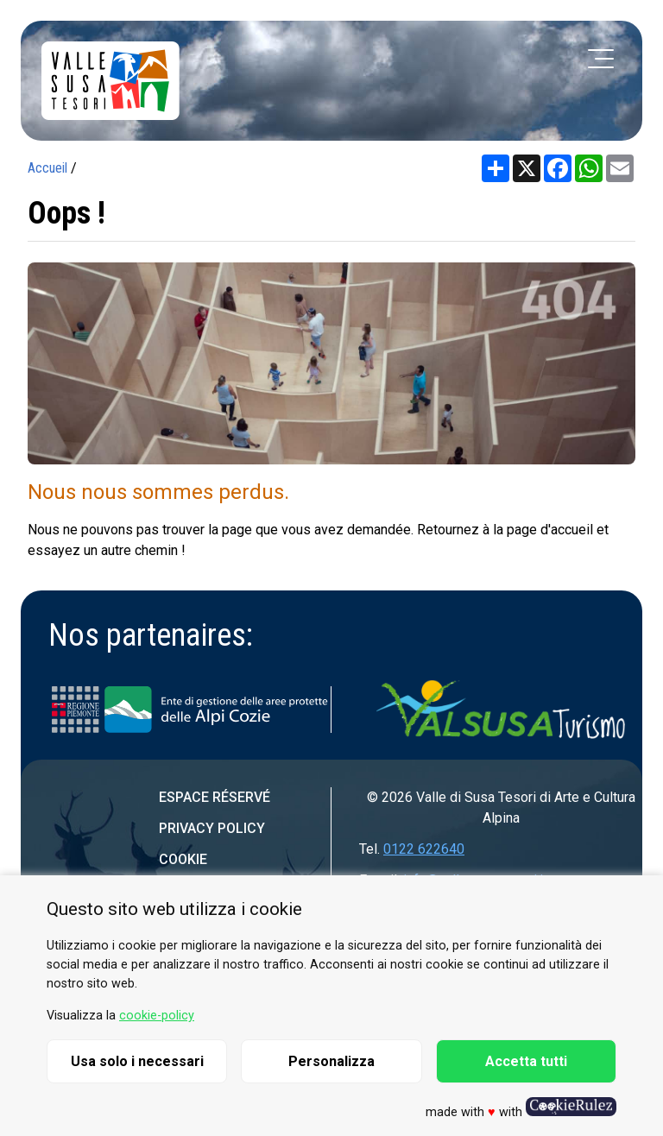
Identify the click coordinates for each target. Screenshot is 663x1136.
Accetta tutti (526, 1061)
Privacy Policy (212, 828)
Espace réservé (214, 797)
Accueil (47, 168)
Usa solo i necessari (137, 1061)
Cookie (183, 859)
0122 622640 (423, 849)
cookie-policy (156, 1015)
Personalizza (331, 1061)
